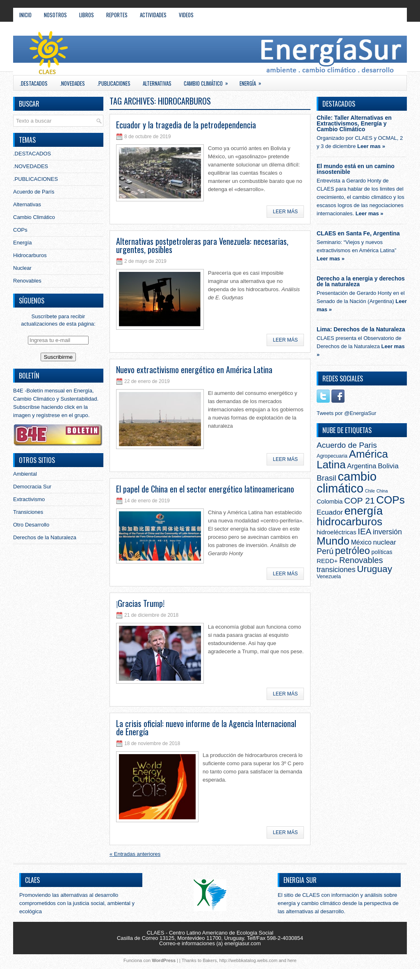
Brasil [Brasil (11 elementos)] (326, 478)
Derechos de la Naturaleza (44, 537)
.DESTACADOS (34, 83)
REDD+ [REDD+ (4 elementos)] (327, 560)
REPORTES (117, 15)
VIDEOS (186, 15)
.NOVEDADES (72, 83)
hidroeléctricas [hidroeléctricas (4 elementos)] (336, 532)
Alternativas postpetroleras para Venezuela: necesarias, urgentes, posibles (202, 245)
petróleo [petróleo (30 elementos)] (352, 550)
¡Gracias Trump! (140, 603)
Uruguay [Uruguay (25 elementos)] (374, 568)
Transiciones (28, 512)
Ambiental (25, 474)
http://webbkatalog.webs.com (248, 960)
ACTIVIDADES (153, 15)
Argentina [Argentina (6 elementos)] (361, 466)
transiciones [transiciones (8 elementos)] (336, 569)
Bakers (210, 960)
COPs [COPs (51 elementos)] (390, 500)
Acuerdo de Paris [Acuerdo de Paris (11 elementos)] (347, 445)
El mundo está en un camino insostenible (356, 169)
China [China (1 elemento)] (382, 490)
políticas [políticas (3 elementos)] (382, 552)
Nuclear (22, 268)
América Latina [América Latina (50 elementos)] (352, 459)
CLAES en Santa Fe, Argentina (358, 233)
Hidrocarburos (30, 255)
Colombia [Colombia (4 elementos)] (329, 501)
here (292, 960)
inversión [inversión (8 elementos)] (387, 532)
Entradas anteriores (135, 854)
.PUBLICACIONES (113, 83)
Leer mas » (371, 146)
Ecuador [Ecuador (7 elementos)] (330, 512)
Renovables (27, 281)
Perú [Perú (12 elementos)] (325, 551)
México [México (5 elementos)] (361, 542)
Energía (253, 81)
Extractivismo (29, 499)
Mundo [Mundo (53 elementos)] (333, 541)
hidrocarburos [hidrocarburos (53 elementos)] (349, 521)
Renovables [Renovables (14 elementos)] (361, 560)
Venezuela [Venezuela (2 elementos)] (329, 576)
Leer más (285, 211)
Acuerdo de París (33, 192)
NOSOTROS (55, 15)
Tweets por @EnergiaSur (346, 413)
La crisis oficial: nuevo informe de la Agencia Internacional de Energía (206, 727)
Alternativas (157, 83)
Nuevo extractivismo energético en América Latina (194, 369)
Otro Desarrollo (31, 525)
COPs (20, 230)
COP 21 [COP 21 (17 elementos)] (359, 500)
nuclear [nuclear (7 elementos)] (384, 542)
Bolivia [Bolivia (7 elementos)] (388, 466)
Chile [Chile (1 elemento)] (370, 490)
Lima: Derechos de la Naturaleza (361, 329)
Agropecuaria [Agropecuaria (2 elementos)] (332, 456)
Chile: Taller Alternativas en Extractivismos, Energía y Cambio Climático (354, 123)
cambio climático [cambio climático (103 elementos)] (347, 482)
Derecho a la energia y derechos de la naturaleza (361, 281)
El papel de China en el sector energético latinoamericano (205, 489)
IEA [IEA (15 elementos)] (364, 531)
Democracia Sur (32, 486)
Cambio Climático (208, 81)
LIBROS (86, 15)
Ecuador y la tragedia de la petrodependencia (186, 125)
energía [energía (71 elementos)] (364, 510)
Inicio (25, 15)
